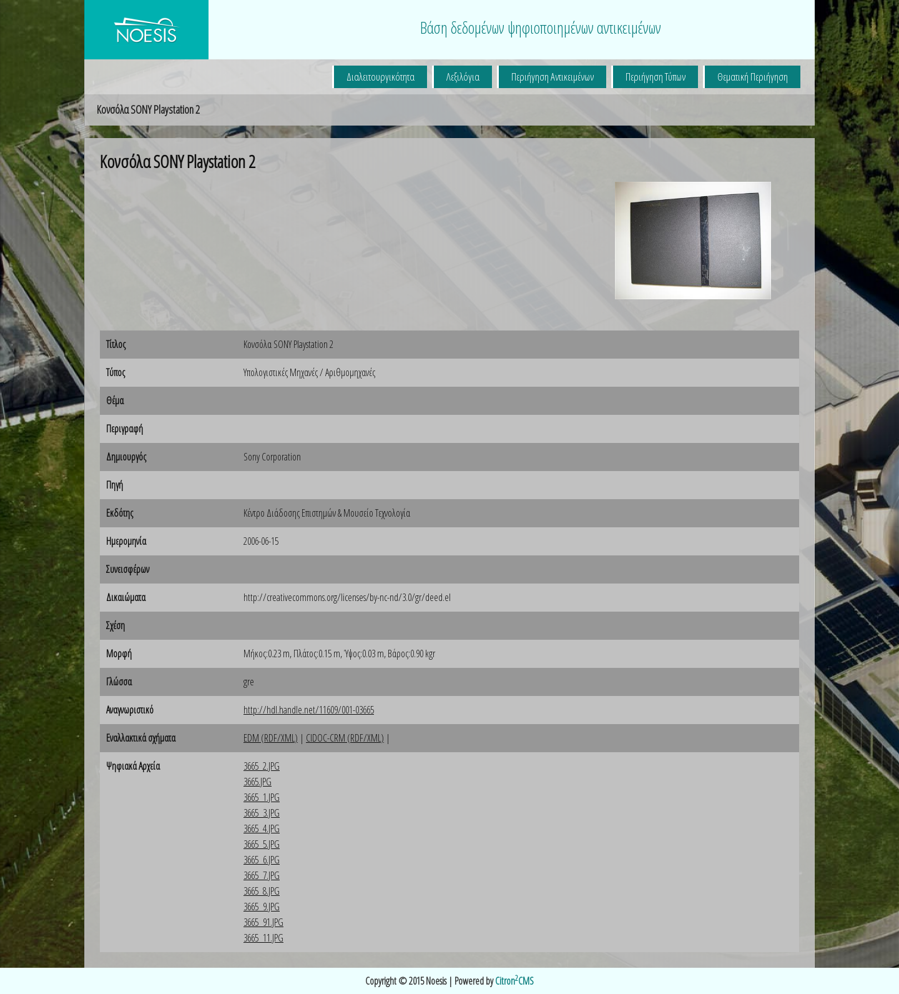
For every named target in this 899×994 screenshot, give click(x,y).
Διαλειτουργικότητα (380, 76)
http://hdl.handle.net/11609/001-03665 (308, 710)
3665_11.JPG (263, 938)
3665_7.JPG (261, 875)
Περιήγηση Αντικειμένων (552, 76)
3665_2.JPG (261, 766)
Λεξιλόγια (462, 76)
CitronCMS (514, 981)
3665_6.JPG (261, 860)
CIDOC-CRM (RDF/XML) (345, 738)
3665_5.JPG (261, 844)
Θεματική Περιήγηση (752, 76)
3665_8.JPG (261, 891)
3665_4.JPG (261, 828)
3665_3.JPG (261, 813)
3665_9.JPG (261, 906)
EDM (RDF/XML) (270, 738)
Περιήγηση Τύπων (655, 76)
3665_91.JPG (263, 922)
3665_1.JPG (261, 797)
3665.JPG (257, 781)
